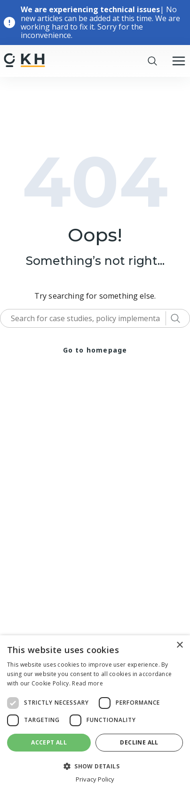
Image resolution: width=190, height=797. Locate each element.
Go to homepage (95, 350)
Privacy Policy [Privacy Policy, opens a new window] (95, 779)
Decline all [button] (139, 742)
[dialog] (95, 716)
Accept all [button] (49, 742)
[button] (95, 765)
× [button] (179, 645)
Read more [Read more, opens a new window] (87, 683)
